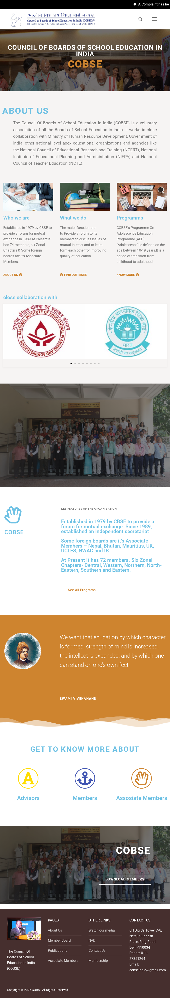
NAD (92, 940)
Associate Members (63, 961)
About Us (55, 930)
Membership (98, 961)
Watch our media (102, 930)
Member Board (59, 940)
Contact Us (97, 950)
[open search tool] (140, 19)
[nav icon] (154, 19)
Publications (57, 950)
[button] (71, 363)
